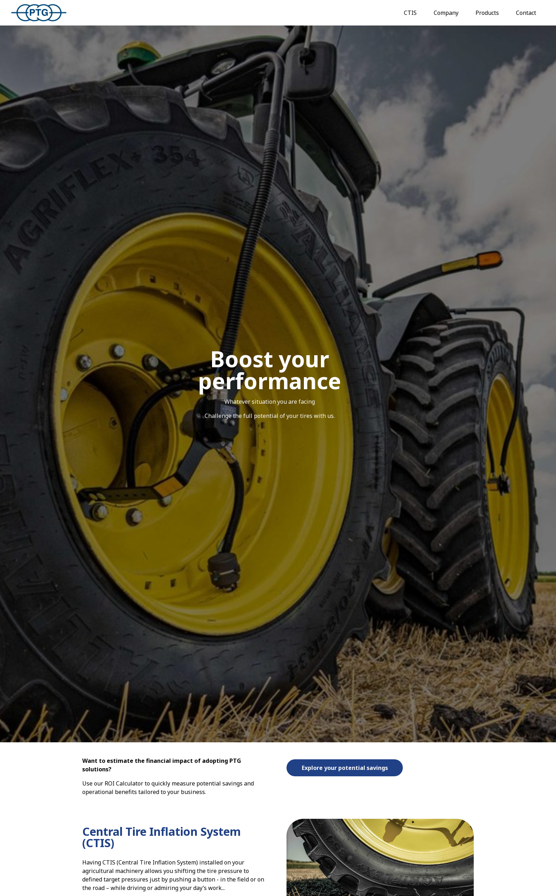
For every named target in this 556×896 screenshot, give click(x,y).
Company (446, 13)
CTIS (410, 13)
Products (487, 13)
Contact (526, 13)
